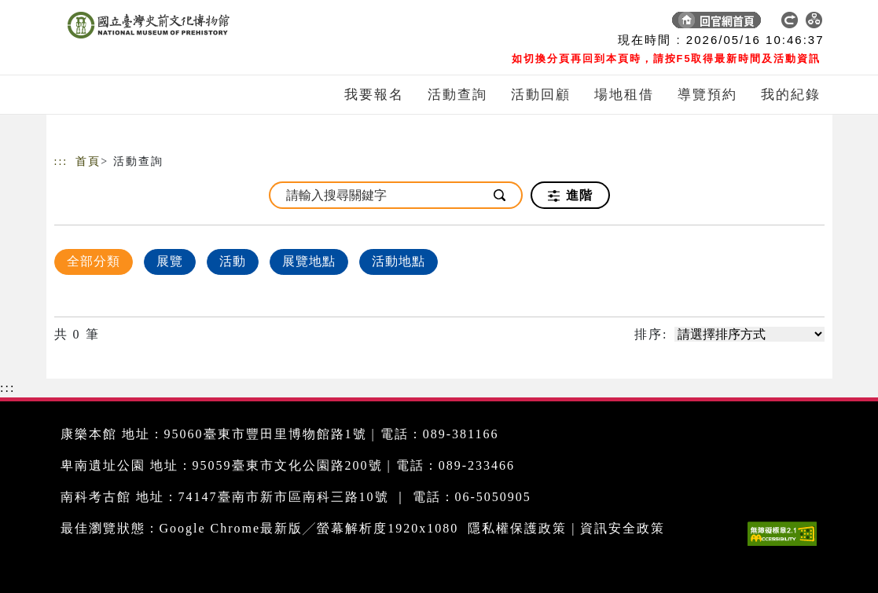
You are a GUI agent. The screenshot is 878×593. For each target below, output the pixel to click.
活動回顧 (541, 94)
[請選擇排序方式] (749, 334)
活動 (232, 261)
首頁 (88, 161)
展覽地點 (309, 261)
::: (61, 161)
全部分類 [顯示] (93, 261)
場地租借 (624, 94)
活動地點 (398, 261)
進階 (570, 196)
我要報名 (374, 94)
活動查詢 (457, 94)
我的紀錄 (791, 94)
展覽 (169, 261)
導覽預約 (707, 94)
